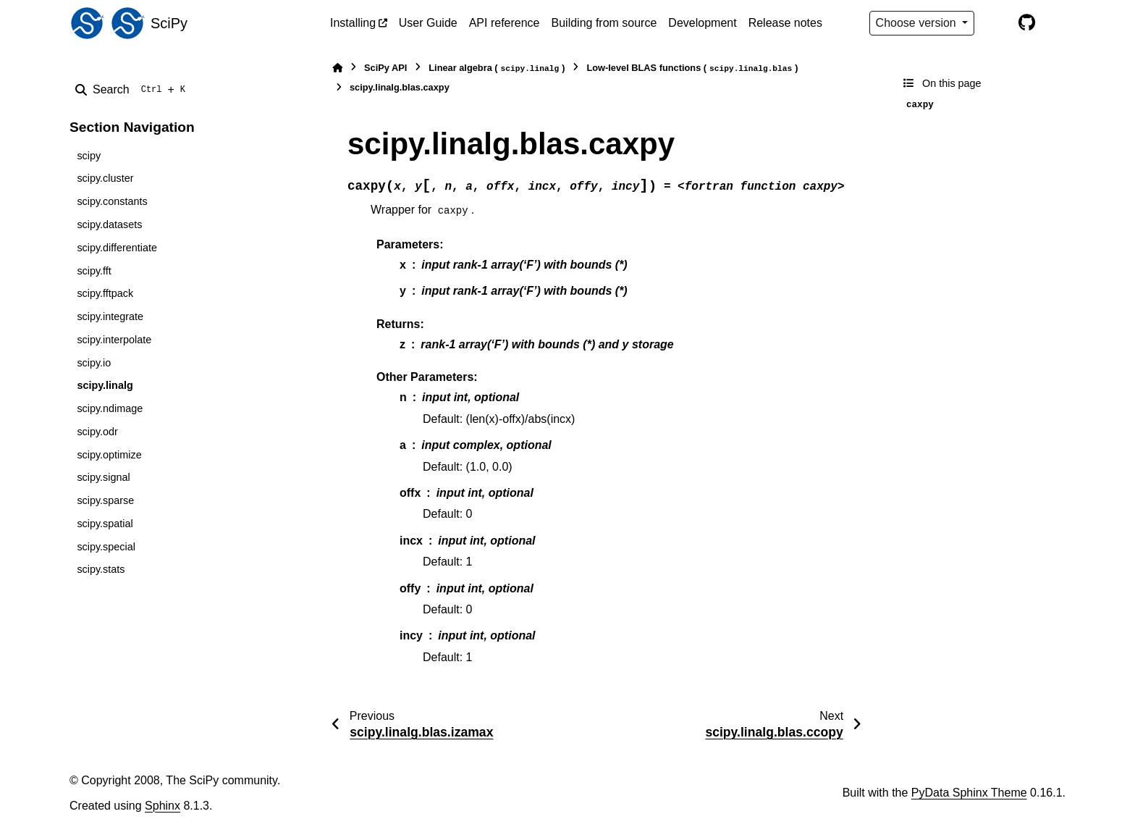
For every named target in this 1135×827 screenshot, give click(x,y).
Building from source (604, 23)
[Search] (133, 89)
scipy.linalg (104, 385)
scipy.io (94, 363)
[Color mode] (996, 23)
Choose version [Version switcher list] (918, 23)
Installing (353, 23)
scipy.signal (103, 477)
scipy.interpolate (114, 339)
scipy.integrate (110, 316)
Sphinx (162, 805)
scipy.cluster (105, 178)
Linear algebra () (497, 68)
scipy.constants (112, 201)
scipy (89, 155)
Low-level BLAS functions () (692, 68)
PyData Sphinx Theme (969, 792)
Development (702, 23)
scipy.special (106, 547)
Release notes (785, 23)
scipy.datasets (109, 224)
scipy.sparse (105, 500)
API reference (504, 23)
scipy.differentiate (117, 247)
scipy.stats (101, 569)
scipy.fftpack (105, 293)
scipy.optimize (109, 455)
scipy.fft (94, 271)
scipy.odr (97, 431)
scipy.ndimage (110, 408)
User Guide (428, 23)
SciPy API (385, 67)
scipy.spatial (104, 523)
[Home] (337, 67)
